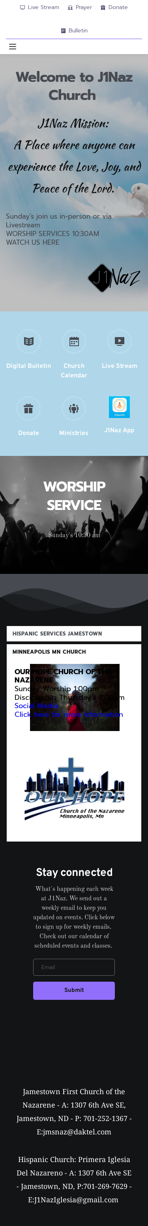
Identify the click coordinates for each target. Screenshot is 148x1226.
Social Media (36, 705)
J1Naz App (119, 431)
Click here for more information (70, 714)
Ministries (73, 433)
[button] (12, 46)
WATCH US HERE (33, 242)
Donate (28, 433)
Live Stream (119, 366)
